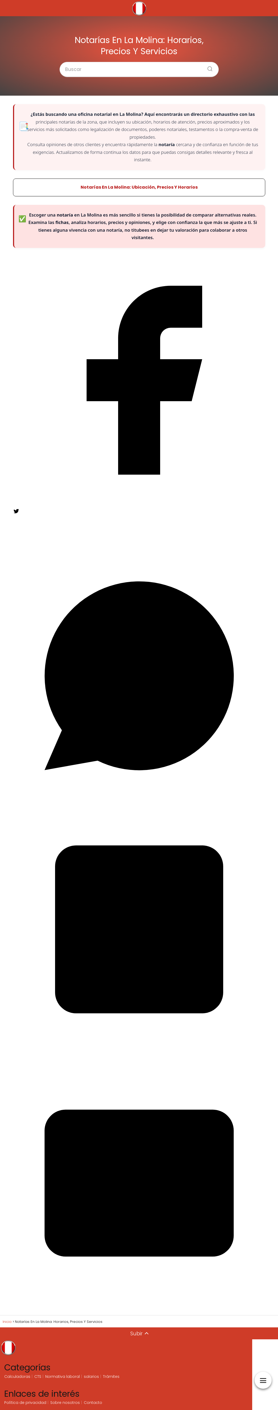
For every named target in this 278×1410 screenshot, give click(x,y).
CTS (37, 1376)
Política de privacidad (25, 1402)
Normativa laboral (62, 1376)
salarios (91, 1376)
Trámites (111, 1376)
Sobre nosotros (65, 1402)
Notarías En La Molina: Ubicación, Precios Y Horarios (139, 187)
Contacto (93, 1402)
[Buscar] (208, 67)
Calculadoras (17, 1376)
